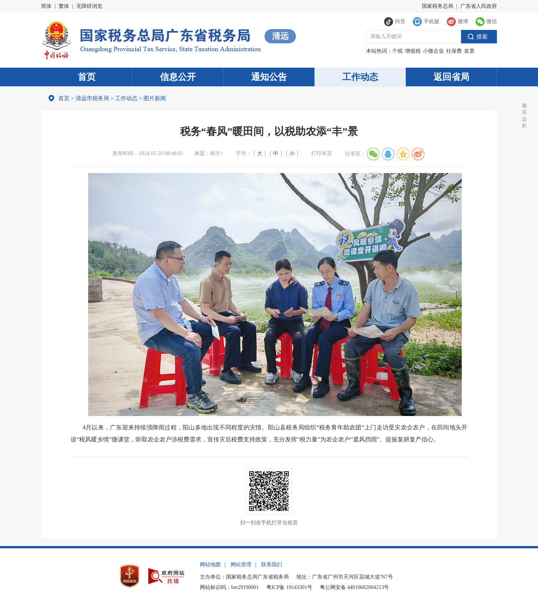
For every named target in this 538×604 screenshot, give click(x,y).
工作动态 (360, 77)
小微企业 (433, 51)
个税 (397, 51)
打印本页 (321, 153)
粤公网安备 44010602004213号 (354, 587)
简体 (46, 6)
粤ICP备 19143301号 (289, 587)
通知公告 (269, 77)
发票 (469, 51)
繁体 (64, 6)
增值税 (413, 51)
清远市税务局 (92, 98)
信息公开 (178, 77)
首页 (87, 77)
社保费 (454, 51)
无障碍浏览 (89, 6)
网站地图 (210, 564)
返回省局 (451, 77)
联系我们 (271, 564)
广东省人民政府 (478, 6)
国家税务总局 (437, 6)
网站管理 (241, 564)
